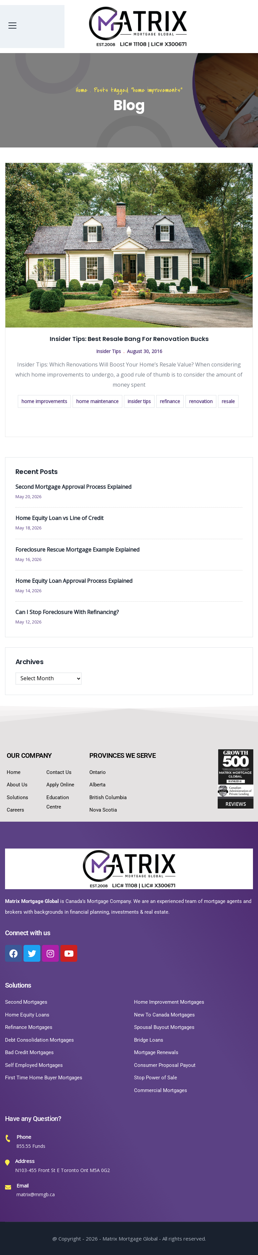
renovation (201, 401)
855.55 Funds (30, 1146)
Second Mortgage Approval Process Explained (73, 486)
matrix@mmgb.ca (35, 1194)
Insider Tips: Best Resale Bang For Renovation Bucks (129, 339)
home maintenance (97, 401)
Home (81, 90)
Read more (129, 421)
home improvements (44, 401)
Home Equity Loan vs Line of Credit (59, 518)
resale (228, 401)
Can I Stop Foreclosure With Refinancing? (67, 612)
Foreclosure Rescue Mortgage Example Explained (77, 549)
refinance (170, 401)
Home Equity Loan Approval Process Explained (73, 581)
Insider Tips (108, 351)
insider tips (139, 401)
